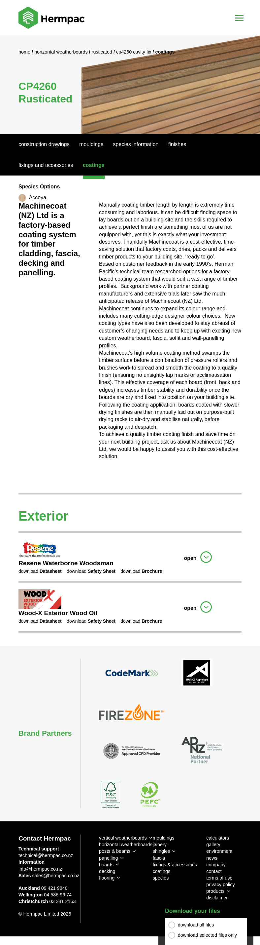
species (161, 878)
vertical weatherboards (123, 838)
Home (25, 52)
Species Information (136, 144)
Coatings (94, 165)
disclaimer (217, 897)
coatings (162, 871)
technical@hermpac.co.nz (45, 855)
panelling (108, 858)
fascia (159, 858)
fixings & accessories (175, 864)
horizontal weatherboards (125, 844)
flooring (106, 878)
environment (219, 851)
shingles (161, 851)
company (215, 864)
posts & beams (114, 851)
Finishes (177, 144)
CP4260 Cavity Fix (134, 52)
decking (107, 871)
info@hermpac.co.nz (40, 869)
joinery (160, 844)
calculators (217, 838)
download (40, 571)
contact (213, 871)
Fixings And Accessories (45, 165)
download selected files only (207, 935)
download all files (196, 925)
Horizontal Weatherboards (61, 52)
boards (106, 864)
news (211, 858)
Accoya (37, 197)
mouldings (164, 838)
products (215, 891)
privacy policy (220, 884)
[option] (130, 84)
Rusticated (103, 52)
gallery (213, 844)
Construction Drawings (44, 144)
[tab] (130, 556)
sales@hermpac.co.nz (56, 875)
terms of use (219, 878)
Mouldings (91, 144)
